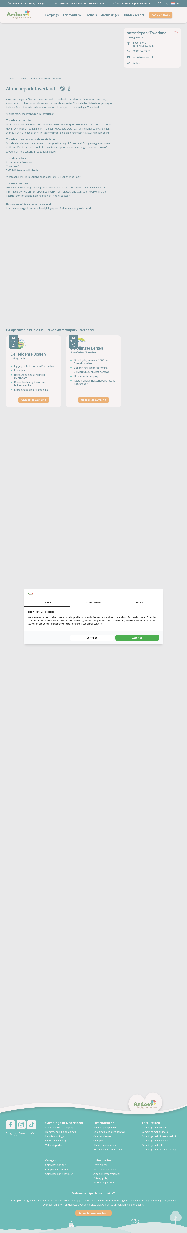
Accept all (137, 638)
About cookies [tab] (93, 602)
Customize (92, 638)
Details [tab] (139, 602)
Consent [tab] (47, 602)
